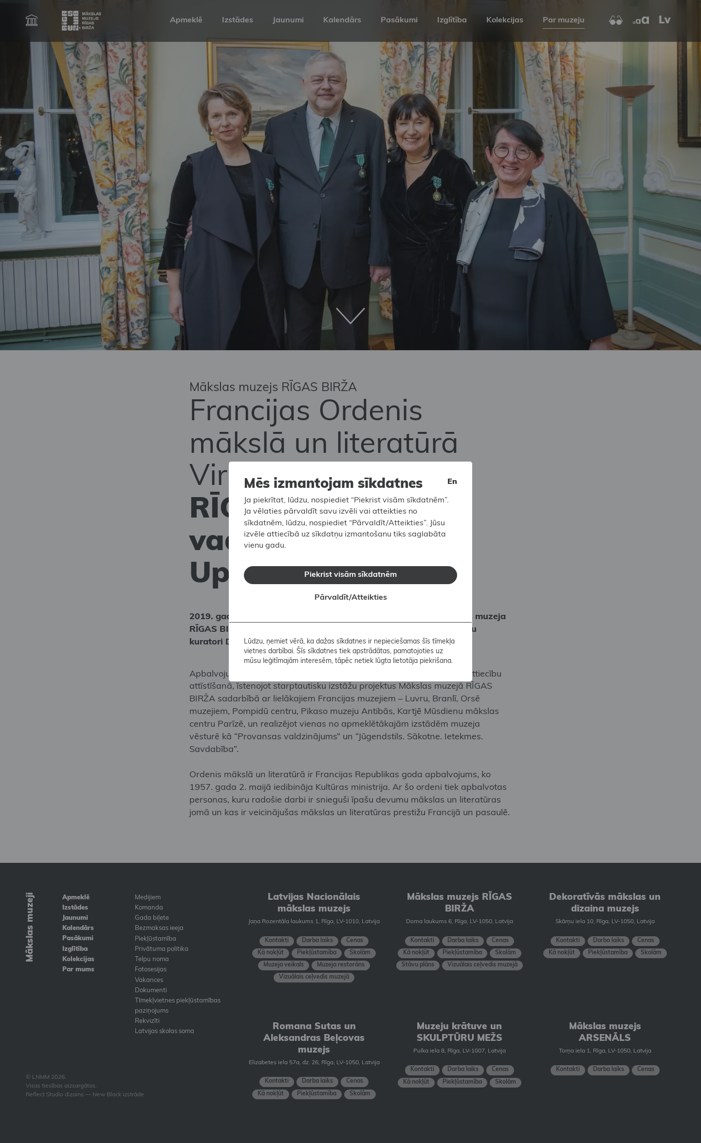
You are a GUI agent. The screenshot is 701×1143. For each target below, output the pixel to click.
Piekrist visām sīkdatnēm (350, 573)
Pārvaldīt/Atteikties (350, 596)
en (452, 480)
